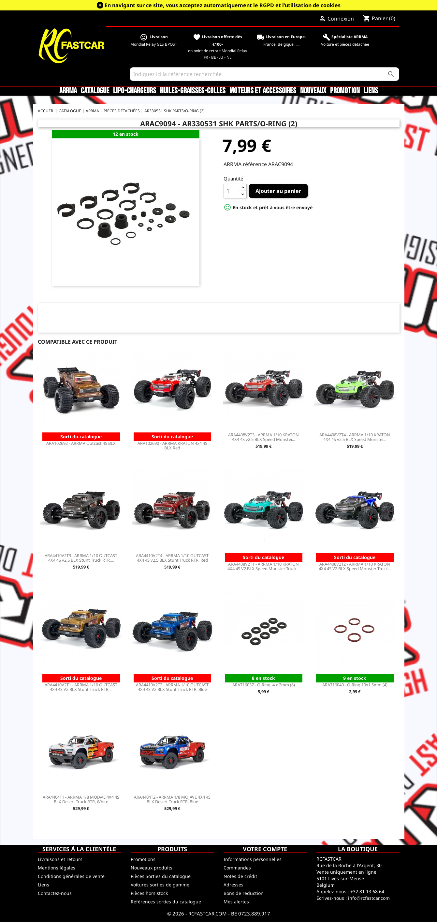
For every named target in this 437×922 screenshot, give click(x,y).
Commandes (237, 868)
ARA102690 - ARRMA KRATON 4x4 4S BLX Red (172, 445)
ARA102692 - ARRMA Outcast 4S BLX (81, 443)
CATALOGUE (95, 91)
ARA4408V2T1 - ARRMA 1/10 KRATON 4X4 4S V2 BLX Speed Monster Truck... (263, 566)
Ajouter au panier (278, 191)
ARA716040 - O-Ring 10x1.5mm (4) (354, 684)
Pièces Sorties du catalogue (161, 876)
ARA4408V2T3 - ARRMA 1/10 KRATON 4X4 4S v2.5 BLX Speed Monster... (263, 437)
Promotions (143, 859)
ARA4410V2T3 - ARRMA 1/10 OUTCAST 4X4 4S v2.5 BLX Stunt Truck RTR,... (81, 557)
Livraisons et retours (60, 859)
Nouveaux (313, 91)
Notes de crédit (240, 876)
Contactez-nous (55, 893)
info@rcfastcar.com (369, 898)
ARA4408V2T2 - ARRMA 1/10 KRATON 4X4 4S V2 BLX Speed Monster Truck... (355, 566)
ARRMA (68, 91)
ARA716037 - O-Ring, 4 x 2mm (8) (263, 684)
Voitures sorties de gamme (160, 885)
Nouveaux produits (151, 868)
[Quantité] (231, 191)
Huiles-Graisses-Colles (193, 91)
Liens (371, 91)
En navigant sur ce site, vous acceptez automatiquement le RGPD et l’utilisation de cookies (223, 5)
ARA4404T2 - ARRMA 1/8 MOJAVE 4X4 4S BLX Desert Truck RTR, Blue (172, 799)
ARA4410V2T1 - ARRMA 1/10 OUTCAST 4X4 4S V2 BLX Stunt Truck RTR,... (81, 687)
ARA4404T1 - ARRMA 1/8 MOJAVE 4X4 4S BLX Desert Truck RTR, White (81, 799)
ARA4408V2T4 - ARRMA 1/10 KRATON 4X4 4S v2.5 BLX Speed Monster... (354, 437)
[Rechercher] (265, 74)
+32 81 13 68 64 (367, 891)
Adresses (233, 885)
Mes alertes (236, 902)
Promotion (345, 91)
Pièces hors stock (149, 893)
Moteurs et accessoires (262, 91)
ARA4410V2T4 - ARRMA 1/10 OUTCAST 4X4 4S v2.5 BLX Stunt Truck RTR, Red (172, 557)
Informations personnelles (253, 859)
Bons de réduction (244, 893)
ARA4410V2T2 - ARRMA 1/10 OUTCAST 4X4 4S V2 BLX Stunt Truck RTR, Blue (172, 687)
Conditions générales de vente (71, 876)
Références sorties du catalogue (166, 902)
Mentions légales (56, 868)
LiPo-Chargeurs (134, 91)
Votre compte (265, 849)
